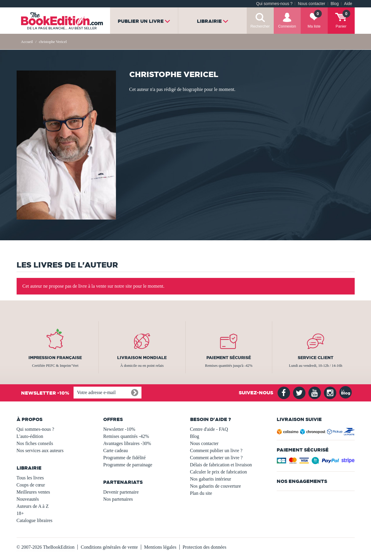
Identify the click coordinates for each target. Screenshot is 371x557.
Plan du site (201, 493)
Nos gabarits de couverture (215, 486)
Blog (335, 3)
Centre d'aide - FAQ (209, 429)
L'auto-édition (30, 436)
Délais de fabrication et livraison (221, 464)
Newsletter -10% (119, 429)
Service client (315, 357)
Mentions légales (160, 547)
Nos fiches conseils (35, 443)
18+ (20, 513)
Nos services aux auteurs (40, 450)
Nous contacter (311, 3)
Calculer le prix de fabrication (218, 471)
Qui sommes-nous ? (274, 3)
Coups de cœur (31, 484)
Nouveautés (28, 499)
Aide (348, 3)
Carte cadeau (115, 450)
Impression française (55, 357)
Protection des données (205, 547)
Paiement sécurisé (228, 357)
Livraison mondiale (142, 357)
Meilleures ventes (33, 491)
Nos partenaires (118, 499)
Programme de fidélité (124, 457)
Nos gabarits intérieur (210, 478)
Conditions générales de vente (109, 547)
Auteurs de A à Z (33, 506)
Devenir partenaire (120, 491)
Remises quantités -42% (126, 436)
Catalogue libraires (34, 520)
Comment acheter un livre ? (216, 457)
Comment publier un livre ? (216, 450)
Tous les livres (30, 477)
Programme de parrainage (127, 464)
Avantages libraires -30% (127, 443)
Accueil (27, 41)
